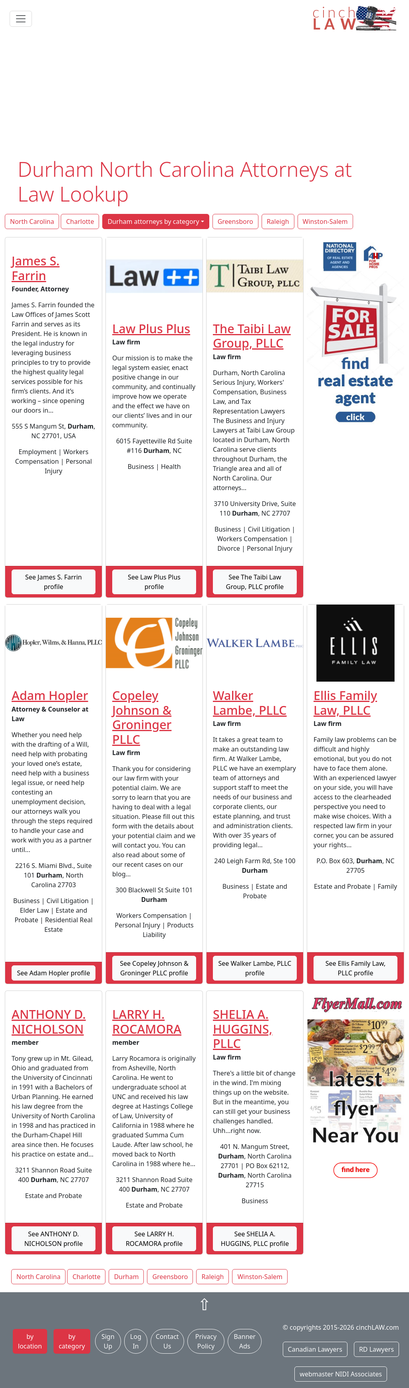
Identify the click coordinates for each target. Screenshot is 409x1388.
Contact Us (167, 1341)
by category (72, 1341)
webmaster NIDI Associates (341, 1374)
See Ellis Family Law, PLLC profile (356, 968)
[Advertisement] (204, 97)
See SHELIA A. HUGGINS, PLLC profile (255, 1239)
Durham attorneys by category (153, 221)
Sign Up (108, 1341)
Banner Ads (245, 1341)
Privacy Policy (205, 1341)
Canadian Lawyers (315, 1349)
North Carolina (32, 221)
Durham (126, 1276)
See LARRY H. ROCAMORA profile (154, 1239)
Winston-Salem (325, 221)
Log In (135, 1341)
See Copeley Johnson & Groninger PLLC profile (154, 968)
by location (30, 1341)
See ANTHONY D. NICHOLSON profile (53, 1239)
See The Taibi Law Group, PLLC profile (255, 582)
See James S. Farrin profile (53, 582)
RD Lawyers (376, 1349)
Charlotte (80, 221)
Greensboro (235, 221)
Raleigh (278, 221)
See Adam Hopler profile (53, 973)
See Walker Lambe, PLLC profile (255, 968)
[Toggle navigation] (21, 19)
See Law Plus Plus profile (154, 582)
